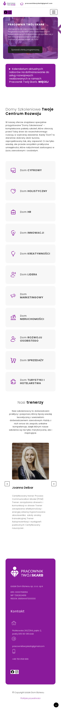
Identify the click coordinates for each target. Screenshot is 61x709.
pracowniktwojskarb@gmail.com (28, 646)
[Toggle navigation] (53, 12)
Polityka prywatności (30, 698)
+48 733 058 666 (20, 659)
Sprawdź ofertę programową (25, 49)
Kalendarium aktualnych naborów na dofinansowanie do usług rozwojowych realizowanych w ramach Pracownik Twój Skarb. (29, 75)
